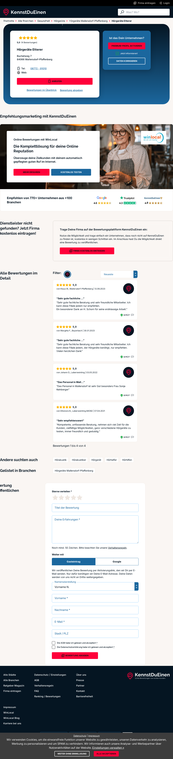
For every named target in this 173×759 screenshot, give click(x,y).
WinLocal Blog (11, 717)
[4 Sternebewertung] (73, 497)
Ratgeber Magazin (13, 685)
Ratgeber (51, 22)
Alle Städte (10, 22)
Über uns (81, 674)
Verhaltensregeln (117, 547)
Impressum (9, 707)
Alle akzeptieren (106, 753)
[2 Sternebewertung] (61, 497)
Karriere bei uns (12, 723)
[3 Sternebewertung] (67, 497)
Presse (80, 680)
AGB (63, 643)
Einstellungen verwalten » (108, 747)
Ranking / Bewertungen (47, 696)
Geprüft (126, 315)
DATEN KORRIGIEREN (126, 61)
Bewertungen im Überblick (42, 90)
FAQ (36, 690)
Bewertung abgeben (71, 90)
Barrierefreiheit (84, 696)
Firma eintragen (12, 690)
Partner (80, 685)
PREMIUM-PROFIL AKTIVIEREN (127, 46)
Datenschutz (41, 674)
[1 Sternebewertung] (55, 497)
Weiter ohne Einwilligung (71, 753)
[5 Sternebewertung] (79, 497)
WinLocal (8, 712)
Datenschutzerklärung (71, 647)
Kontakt (80, 690)
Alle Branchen (31, 22)
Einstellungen (58, 674)
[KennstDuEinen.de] (24, 12)
